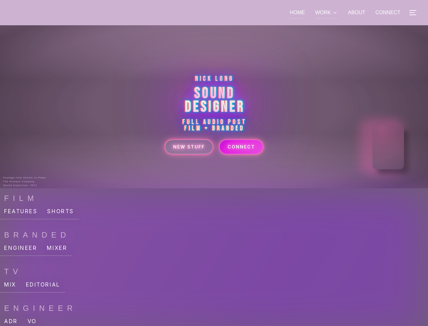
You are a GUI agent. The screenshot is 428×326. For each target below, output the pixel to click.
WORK (326, 12)
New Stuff (188, 155)
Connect (242, 155)
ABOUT (356, 12)
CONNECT (387, 12)
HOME (297, 12)
